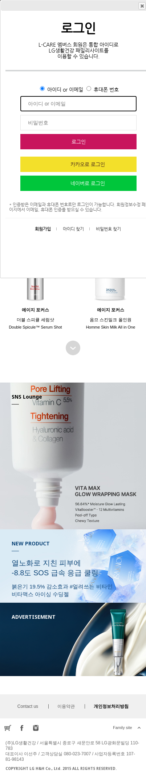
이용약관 (66, 706)
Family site (122, 727)
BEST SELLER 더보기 (73, 348)
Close (141, 6)
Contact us (27, 706)
